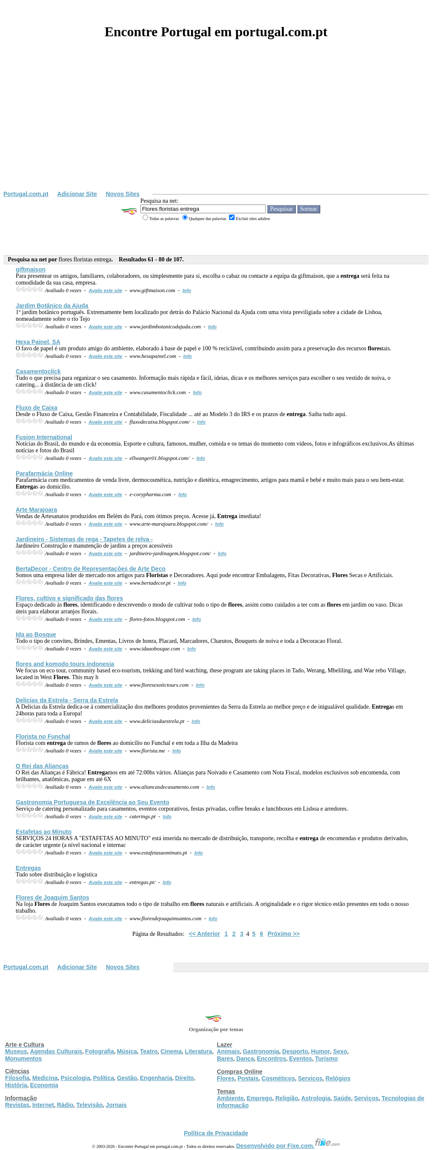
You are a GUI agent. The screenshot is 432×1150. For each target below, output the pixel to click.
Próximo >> (283, 933)
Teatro (149, 1051)
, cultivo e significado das (69, 598)
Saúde (342, 1098)
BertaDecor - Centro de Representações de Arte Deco (90, 568)
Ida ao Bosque (36, 634)
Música (127, 1051)
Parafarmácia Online (44, 473)
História (16, 1085)
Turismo (326, 1058)
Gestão (127, 1078)
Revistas (17, 1105)
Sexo (340, 1051)
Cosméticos (278, 1078)
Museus (16, 1051)
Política (103, 1078)
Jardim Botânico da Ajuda (52, 305)
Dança (245, 1058)
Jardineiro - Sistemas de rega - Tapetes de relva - (84, 539)
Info (186, 290)
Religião (286, 1098)
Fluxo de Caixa (36, 407)
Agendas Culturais (56, 1051)
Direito (184, 1078)
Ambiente (230, 1098)
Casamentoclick (38, 371)
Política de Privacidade (216, 1133)
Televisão (89, 1105)
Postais (248, 1078)
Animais (228, 1051)
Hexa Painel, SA (38, 342)
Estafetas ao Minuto (43, 831)
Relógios (338, 1078)
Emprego (260, 1098)
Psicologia (75, 1078)
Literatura (198, 1051)
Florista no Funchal (43, 736)
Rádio (65, 1105)
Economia (44, 1085)
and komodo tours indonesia (65, 664)
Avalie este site (105, 290)
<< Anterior (204, 933)
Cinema (171, 1051)
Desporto (295, 1051)
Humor (320, 1051)
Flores (226, 1078)
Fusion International (44, 437)
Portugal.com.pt (26, 194)
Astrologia (315, 1098)
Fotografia (99, 1051)
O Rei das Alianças (42, 766)
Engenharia (156, 1078)
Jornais (116, 1105)
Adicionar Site (77, 194)
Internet (43, 1105)
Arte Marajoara (36, 509)
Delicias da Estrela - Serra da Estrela (67, 700)
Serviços (310, 1078)
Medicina (45, 1078)
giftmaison (31, 269)
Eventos (300, 1058)
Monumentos (23, 1058)
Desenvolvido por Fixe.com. (288, 1145)
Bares (225, 1058)
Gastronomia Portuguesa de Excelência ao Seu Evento (92, 802)
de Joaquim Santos (52, 897)
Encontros (271, 1058)
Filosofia (17, 1078)
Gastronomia (261, 1051)
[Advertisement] (216, 127)
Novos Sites (123, 194)
